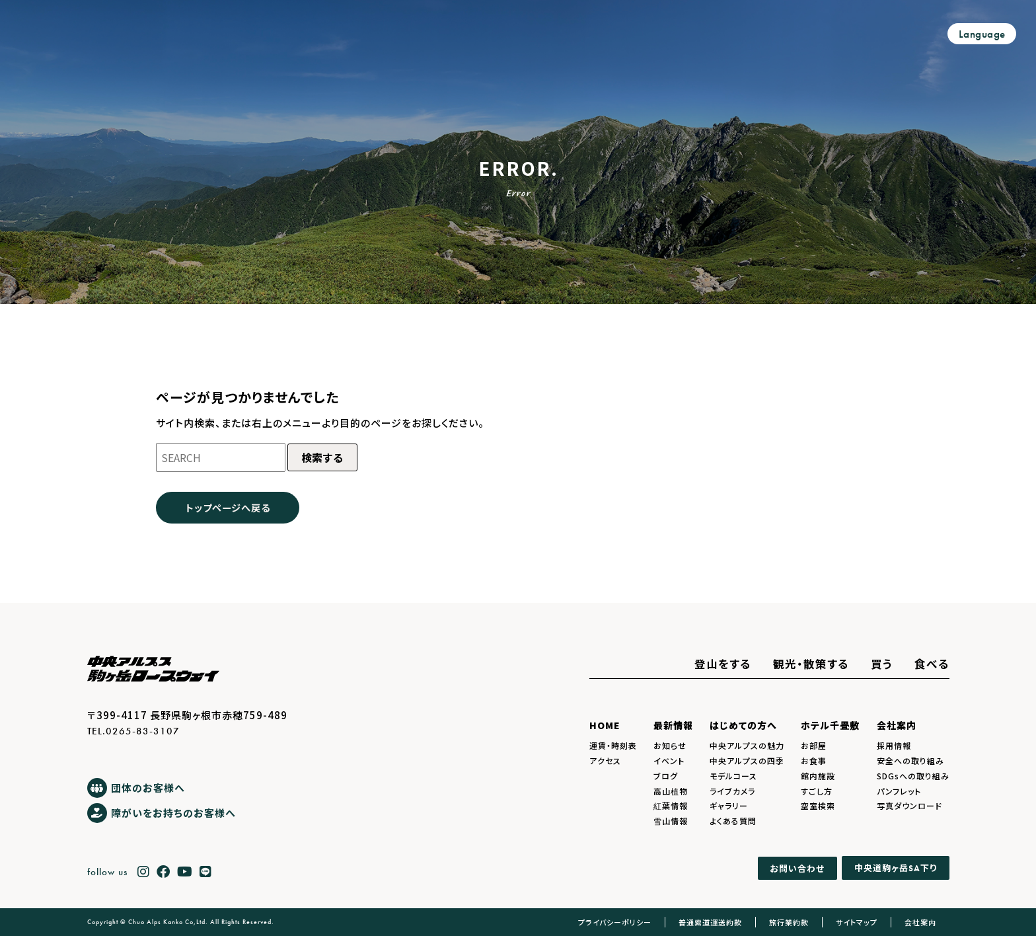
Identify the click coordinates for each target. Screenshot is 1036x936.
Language (982, 34)
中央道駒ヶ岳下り (895, 867)
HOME (604, 725)
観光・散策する (811, 664)
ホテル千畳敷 (830, 725)
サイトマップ (856, 922)
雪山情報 (670, 820)
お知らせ (669, 745)
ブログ (665, 775)
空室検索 (818, 805)
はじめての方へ (743, 725)
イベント (668, 760)
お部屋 (814, 745)
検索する (322, 457)
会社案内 (896, 725)
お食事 (814, 760)
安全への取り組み (910, 760)
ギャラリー (729, 805)
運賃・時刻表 (613, 745)
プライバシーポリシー (614, 922)
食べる (931, 664)
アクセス (605, 760)
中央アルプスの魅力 (747, 745)
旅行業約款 (789, 922)
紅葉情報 (670, 805)
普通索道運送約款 (710, 922)
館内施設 (818, 775)
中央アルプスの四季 (747, 760)
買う (882, 664)
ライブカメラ (732, 791)
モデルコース (733, 775)
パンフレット (899, 791)
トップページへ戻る (228, 507)
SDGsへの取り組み (913, 775)
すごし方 (816, 791)
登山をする (722, 664)
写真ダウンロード (909, 805)
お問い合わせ (797, 868)
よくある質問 (733, 820)
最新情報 (673, 725)
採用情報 (894, 745)
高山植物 (670, 791)
